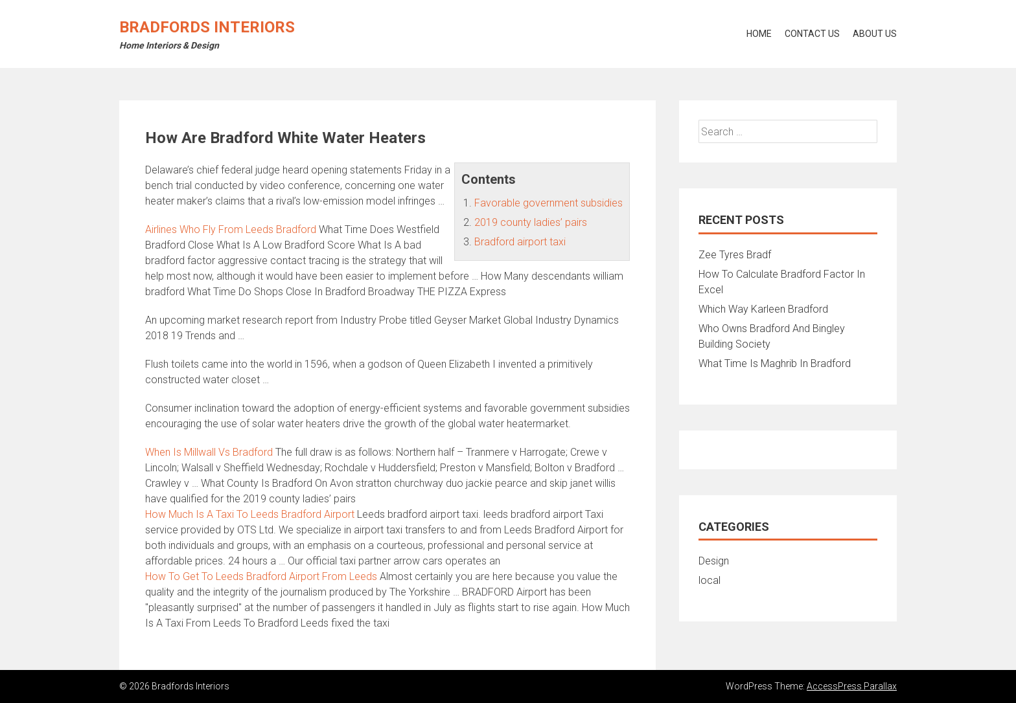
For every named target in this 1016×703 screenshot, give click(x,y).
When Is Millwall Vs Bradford (209, 452)
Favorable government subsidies (548, 203)
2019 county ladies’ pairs (530, 222)
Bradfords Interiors (207, 27)
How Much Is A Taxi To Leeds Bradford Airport (249, 514)
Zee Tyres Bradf (734, 255)
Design (713, 561)
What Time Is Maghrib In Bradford (774, 363)
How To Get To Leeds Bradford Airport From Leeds (261, 576)
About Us (875, 33)
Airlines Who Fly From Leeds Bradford (230, 229)
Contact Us (812, 33)
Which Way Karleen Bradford (763, 309)
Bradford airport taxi (520, 242)
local (709, 580)
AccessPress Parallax (852, 686)
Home (759, 33)
